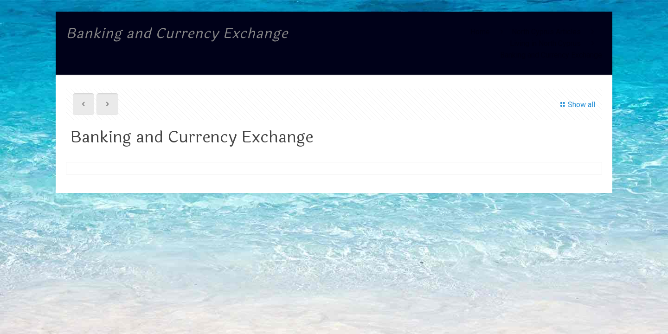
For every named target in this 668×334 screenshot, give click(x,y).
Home (480, 31)
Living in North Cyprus (545, 43)
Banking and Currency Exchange (551, 55)
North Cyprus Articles (546, 31)
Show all (576, 104)
